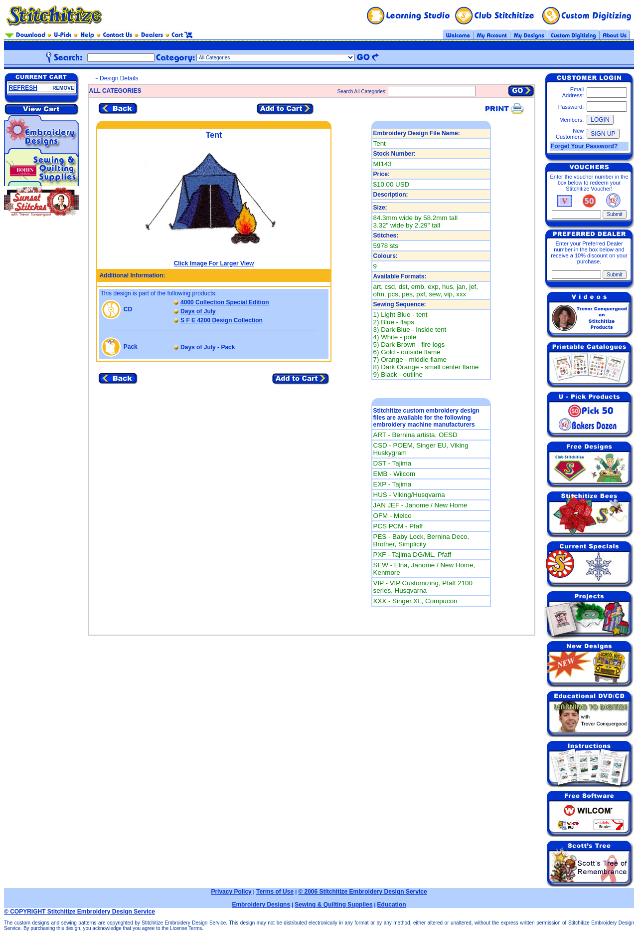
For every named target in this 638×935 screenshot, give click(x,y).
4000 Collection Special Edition (224, 302)
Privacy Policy (231, 891)
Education (391, 904)
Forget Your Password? (584, 146)
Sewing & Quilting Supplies (333, 904)
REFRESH (23, 87)
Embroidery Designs (261, 904)
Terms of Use (275, 891)
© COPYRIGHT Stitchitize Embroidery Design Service (79, 911)
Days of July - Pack (207, 347)
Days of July (198, 311)
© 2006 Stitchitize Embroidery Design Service (362, 891)
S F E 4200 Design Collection (221, 320)
